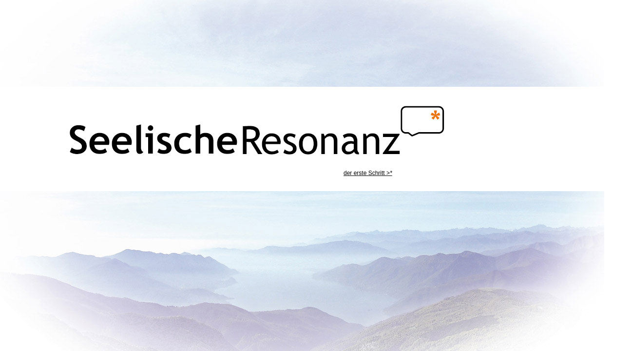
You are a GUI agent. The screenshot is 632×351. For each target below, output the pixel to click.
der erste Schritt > (368, 173)
